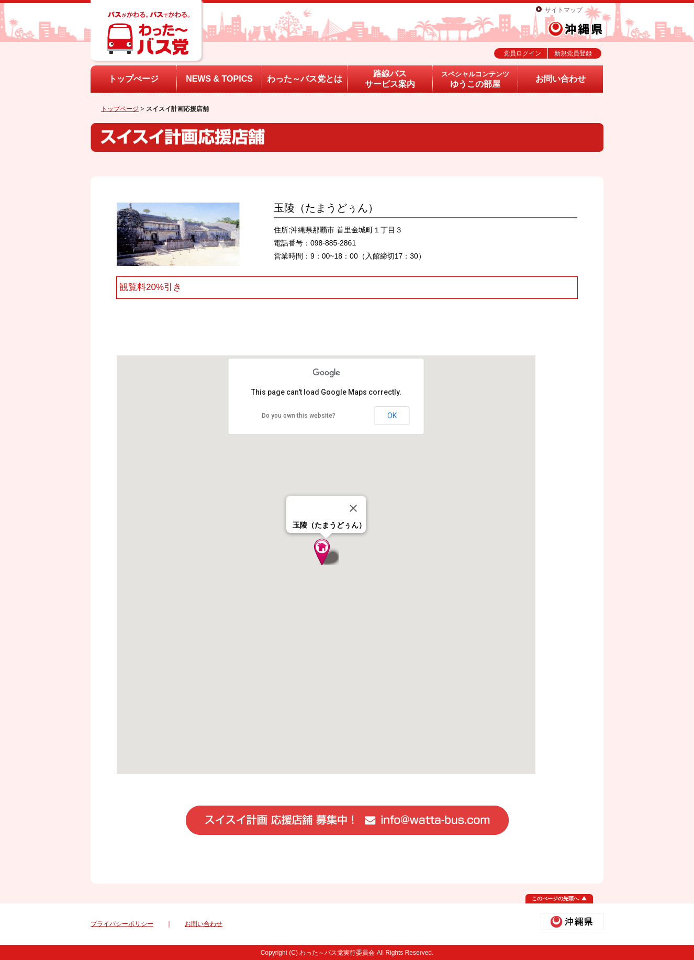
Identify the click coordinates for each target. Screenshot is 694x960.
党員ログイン (522, 53)
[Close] (353, 508)
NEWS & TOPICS (219, 78)
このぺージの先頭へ (555, 898)
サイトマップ (564, 10)
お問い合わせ (560, 78)
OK (392, 415)
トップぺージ (133, 78)
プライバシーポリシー (122, 924)
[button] (326, 552)
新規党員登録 (573, 53)
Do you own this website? (298, 415)
